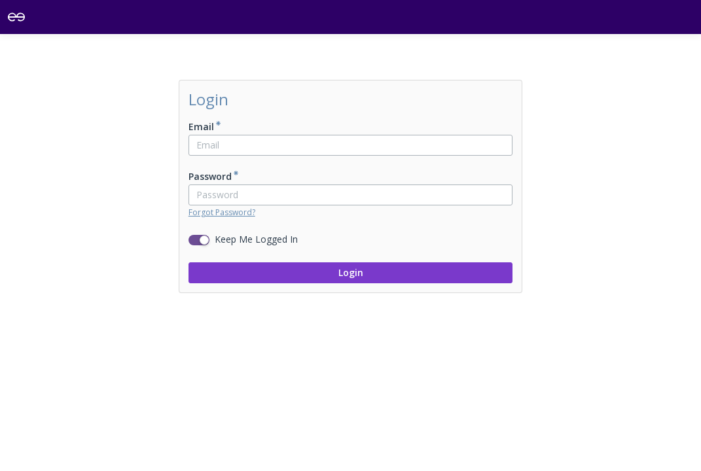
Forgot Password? (222, 212)
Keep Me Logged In (256, 239)
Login (350, 272)
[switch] (199, 240)
